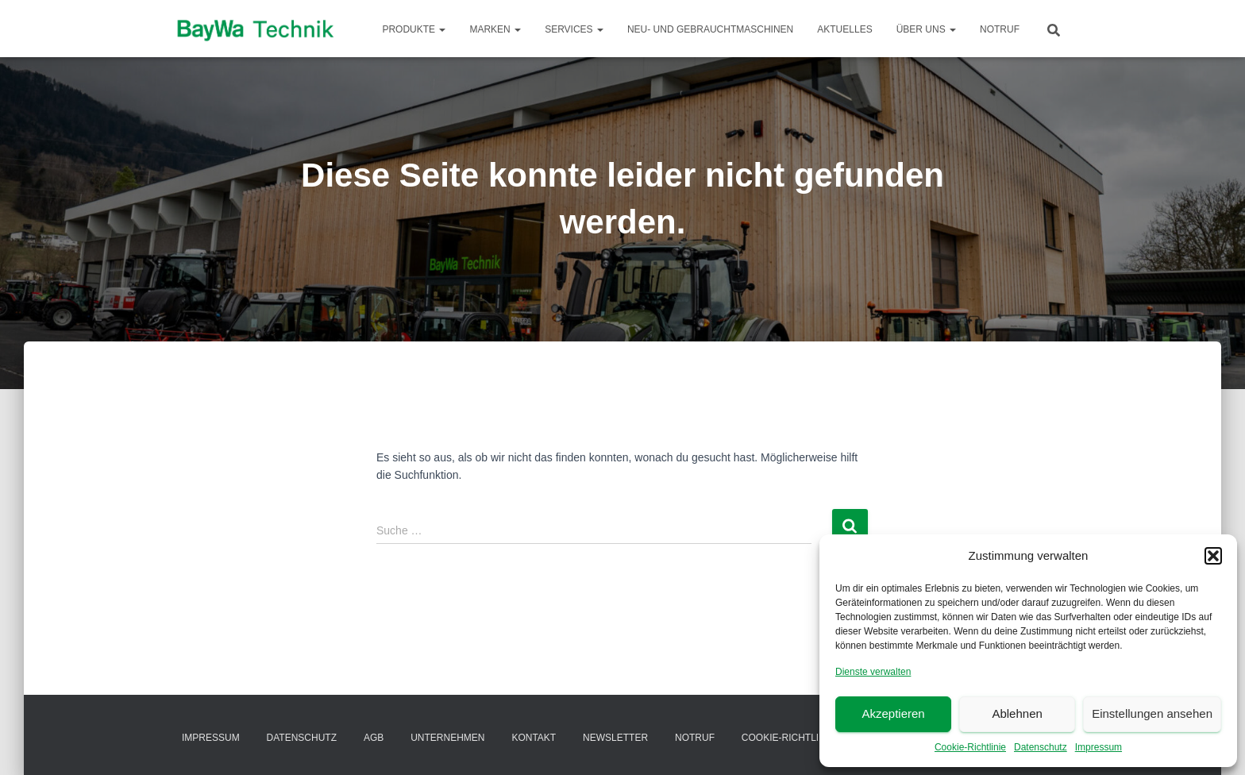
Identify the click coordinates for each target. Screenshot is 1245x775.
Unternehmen (447, 737)
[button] (1213, 556)
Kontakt (533, 737)
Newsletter (615, 737)
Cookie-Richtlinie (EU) (799, 737)
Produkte (413, 29)
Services (574, 29)
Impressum (1098, 747)
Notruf (1000, 29)
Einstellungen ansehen (1152, 713)
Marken (495, 29)
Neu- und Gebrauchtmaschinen (710, 29)
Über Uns (926, 29)
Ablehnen (1017, 713)
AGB (374, 737)
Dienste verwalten (873, 671)
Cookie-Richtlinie (970, 747)
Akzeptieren (892, 713)
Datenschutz (1040, 747)
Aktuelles (844, 29)
